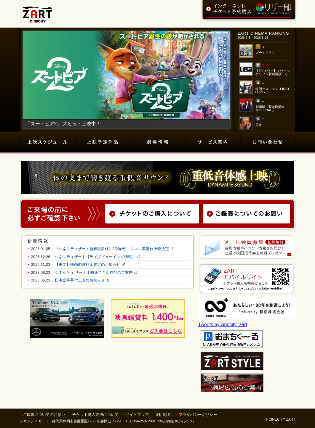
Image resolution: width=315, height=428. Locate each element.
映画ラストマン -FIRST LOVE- (272, 90)
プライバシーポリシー (198, 414)
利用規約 (164, 414)
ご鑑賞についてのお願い (44, 414)
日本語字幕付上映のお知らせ (80, 280)
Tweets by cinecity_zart (222, 324)
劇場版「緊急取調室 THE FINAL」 (270, 108)
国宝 (258, 125)
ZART (37, 11)
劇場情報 (158, 142)
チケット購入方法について (95, 414)
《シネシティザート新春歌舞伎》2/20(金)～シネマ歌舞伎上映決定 (112, 249)
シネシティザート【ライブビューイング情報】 (95, 257)
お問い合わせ (267, 142)
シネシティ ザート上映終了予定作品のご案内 (94, 272)
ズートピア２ (265, 52)
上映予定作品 (103, 142)
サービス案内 (213, 142)
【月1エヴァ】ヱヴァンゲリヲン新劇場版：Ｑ (272, 72)
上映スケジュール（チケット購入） (48, 142)
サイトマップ (137, 414)
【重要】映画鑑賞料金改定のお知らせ (87, 264)
